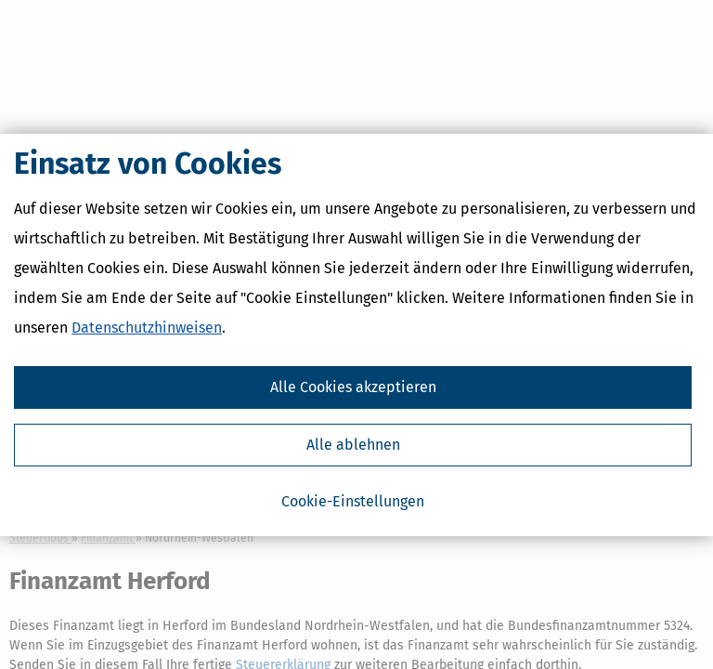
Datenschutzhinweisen (146, 327)
